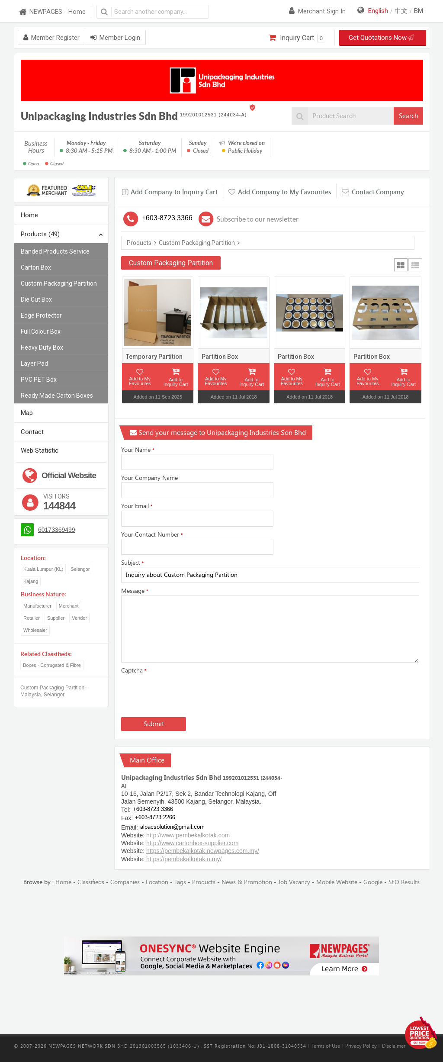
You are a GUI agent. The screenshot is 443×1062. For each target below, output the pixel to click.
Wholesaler (35, 630)
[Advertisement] (221, 911)
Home (29, 215)
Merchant (69, 605)
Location (157, 882)
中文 (401, 11)
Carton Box (36, 267)
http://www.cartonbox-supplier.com (192, 843)
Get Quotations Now (380, 38)
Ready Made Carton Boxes (57, 395)
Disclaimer (393, 1046)
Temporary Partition (154, 356)
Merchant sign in (317, 11)
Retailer (31, 618)
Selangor (80, 569)
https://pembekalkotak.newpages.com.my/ (202, 850)
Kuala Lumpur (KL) (43, 569)
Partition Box (220, 356)
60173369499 (56, 529)
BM (418, 11)
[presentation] (187, 694)
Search (408, 116)
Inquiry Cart (297, 38)
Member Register (51, 38)
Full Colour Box (41, 331)
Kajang (30, 581)
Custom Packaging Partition (59, 283)
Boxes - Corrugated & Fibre (52, 665)
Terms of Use (325, 1046)
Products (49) (62, 234)
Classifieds (90, 882)
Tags (180, 882)
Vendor (79, 618)
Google (372, 882)
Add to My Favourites (140, 381)
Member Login (115, 38)
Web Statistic (39, 450)
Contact (32, 432)
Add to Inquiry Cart (176, 382)
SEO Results (404, 882)
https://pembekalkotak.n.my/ (184, 859)
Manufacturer (37, 605)
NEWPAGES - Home (52, 12)
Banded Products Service (55, 251)
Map (27, 413)
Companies (125, 882)
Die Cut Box (36, 299)
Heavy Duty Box (42, 347)
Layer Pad (34, 363)
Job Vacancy (294, 882)
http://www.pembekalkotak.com (188, 835)
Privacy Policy (361, 1046)
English (378, 11)
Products (139, 242)
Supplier (55, 618)
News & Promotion (247, 882)
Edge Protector (41, 315)
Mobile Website (336, 882)
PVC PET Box (39, 379)
